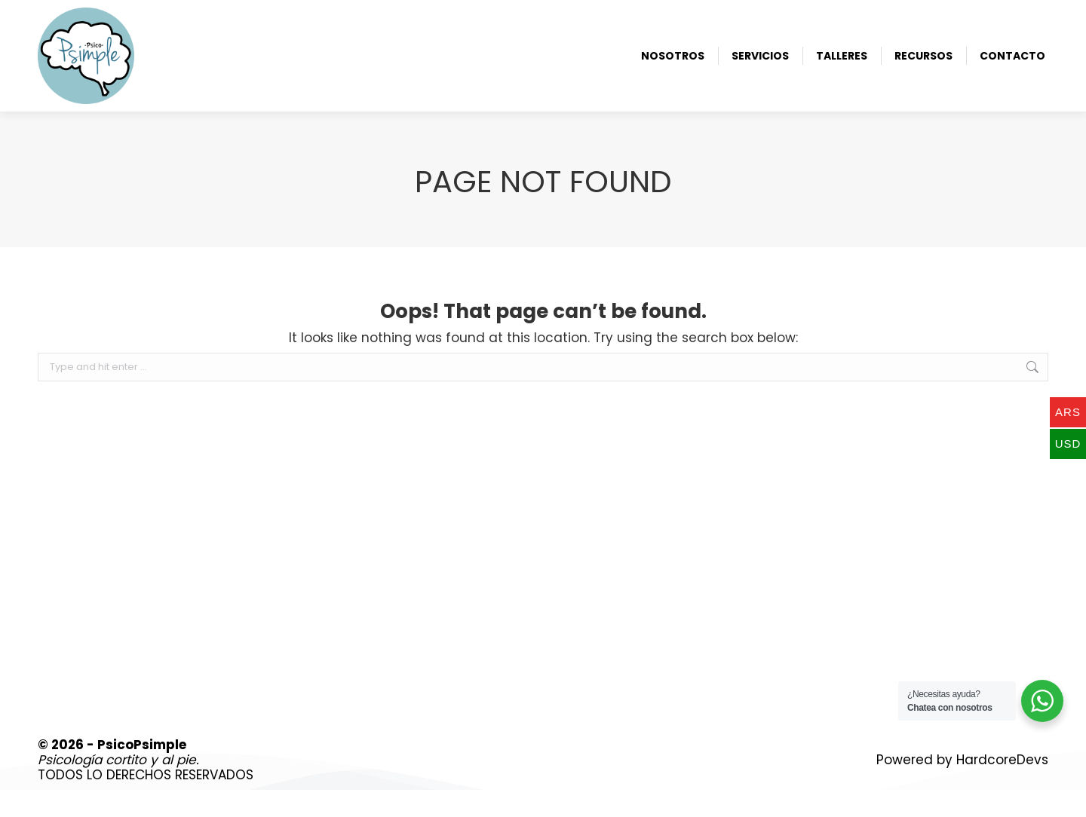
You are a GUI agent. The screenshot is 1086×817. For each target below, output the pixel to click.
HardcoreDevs (1002, 787)
